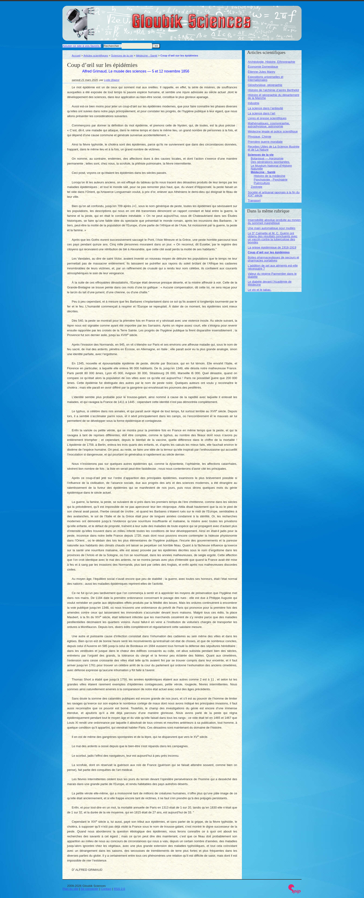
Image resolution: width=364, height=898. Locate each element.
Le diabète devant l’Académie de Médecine (270, 283)
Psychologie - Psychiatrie (270, 179)
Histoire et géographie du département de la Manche (273, 96)
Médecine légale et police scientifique (273, 131)
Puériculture (262, 183)
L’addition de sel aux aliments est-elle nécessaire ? (273, 267)
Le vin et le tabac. (259, 289)
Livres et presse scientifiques (267, 118)
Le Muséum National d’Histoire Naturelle (271, 167)
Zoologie (256, 186)
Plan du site (70, 889)
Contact (106, 889)
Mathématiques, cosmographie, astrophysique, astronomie (269, 125)
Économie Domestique (263, 66)
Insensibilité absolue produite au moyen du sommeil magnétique (274, 221)
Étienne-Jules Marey (261, 71)
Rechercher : (112, 46)
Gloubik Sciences (217, 18)
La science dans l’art (261, 113)
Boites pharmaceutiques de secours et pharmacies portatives (273, 259)
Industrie (253, 103)
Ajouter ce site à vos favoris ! (81, 46)
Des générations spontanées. (270, 162)
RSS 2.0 (119, 889)
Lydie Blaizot (111, 79)
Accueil (76, 55)
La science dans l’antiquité (265, 108)
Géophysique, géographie (265, 85)
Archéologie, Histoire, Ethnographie (271, 61)
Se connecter (90, 889)
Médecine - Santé (146, 55)
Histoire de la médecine (269, 176)
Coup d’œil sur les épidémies (269, 252)
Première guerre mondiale (265, 141)
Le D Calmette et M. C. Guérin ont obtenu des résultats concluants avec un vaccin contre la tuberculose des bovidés (272, 237)
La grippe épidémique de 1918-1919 (272, 247)
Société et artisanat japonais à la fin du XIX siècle (273, 194)
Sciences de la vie (122, 55)
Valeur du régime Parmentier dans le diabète (272, 275)
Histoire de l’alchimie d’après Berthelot (273, 90)
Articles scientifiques (95, 55)
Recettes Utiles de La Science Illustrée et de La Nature (273, 148)
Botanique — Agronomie (267, 158)
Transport (254, 200)
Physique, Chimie (259, 136)
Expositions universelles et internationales (265, 78)
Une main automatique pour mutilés (271, 228)
